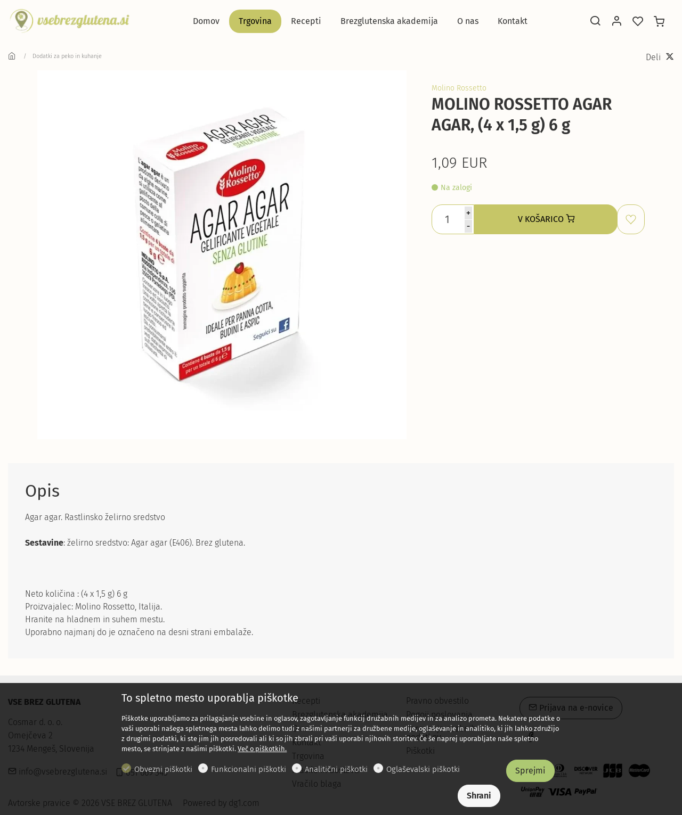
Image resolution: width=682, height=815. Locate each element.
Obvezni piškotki (163, 769)
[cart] (659, 21)
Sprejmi (530, 770)
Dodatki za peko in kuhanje (67, 56)
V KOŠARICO (546, 219)
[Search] (595, 21)
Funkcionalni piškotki (248, 769)
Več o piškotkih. (262, 749)
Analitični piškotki (336, 769)
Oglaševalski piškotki (423, 769)
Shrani (479, 796)
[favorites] (637, 21)
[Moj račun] (616, 21)
